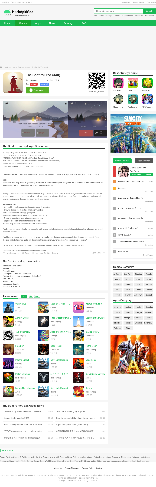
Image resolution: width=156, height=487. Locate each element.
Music (149, 279)
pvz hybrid (54, 457)
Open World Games (48, 461)
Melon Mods (20, 461)
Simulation (117, 284)
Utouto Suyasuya (138, 168)
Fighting (138, 274)
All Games (117, 274)
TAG (84, 23)
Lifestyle (138, 312)
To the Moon (91, 346)
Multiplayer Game (7, 461)
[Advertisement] (78, 46)
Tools (138, 307)
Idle (138, 284)
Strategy (27, 67)
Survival (44, 84)
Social (128, 323)
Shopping (149, 307)
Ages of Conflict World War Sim (61, 332)
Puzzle (149, 284)
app (95, 16)
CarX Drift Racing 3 (59, 360)
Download (36, 90)
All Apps (117, 307)
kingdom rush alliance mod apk (123, 461)
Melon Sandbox (22, 374)
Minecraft (139, 16)
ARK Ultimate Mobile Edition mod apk (94, 461)
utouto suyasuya (105, 16)
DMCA (99, 468)
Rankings (68, 23)
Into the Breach (22, 360)
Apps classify (151, 2)
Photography (128, 318)
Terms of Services (72, 468)
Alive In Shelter (22, 318)
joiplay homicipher (85, 457)
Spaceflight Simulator (95, 318)
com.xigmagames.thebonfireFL (29, 276)
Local (117, 312)
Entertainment (148, 323)
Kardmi (89, 388)
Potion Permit (99, 457)
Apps (38, 23)
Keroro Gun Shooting (25, 388)
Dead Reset (55, 346)
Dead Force (91, 360)
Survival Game (33, 461)
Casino (149, 290)
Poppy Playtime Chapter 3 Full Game (15, 457)
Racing (118, 290)
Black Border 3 (92, 332)
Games (23, 23)
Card (138, 279)
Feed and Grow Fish (68, 457)
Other (128, 328)
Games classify (138, 2)
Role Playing (128, 274)
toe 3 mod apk (143, 461)
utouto (117, 16)
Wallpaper (118, 328)
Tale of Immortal (22, 332)
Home (7, 23)
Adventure (138, 295)
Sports (128, 284)
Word (128, 290)
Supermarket (127, 16)
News (52, 23)
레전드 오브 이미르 (59, 374)
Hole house (150, 16)
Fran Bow (19, 346)
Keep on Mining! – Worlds (61, 304)
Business (149, 312)
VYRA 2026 (20, 304)
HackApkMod (125, 2)
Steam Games (63, 461)
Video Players (117, 323)
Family (128, 295)
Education (138, 318)
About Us (58, 468)
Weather (138, 323)
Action (33, 84)
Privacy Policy (87, 468)
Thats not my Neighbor (130, 457)
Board (138, 290)
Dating (128, 307)
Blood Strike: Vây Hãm (96, 374)
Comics (149, 318)
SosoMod (74, 461)
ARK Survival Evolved (40, 457)
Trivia (117, 295)
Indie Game (145, 457)
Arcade (149, 274)
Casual (149, 295)
